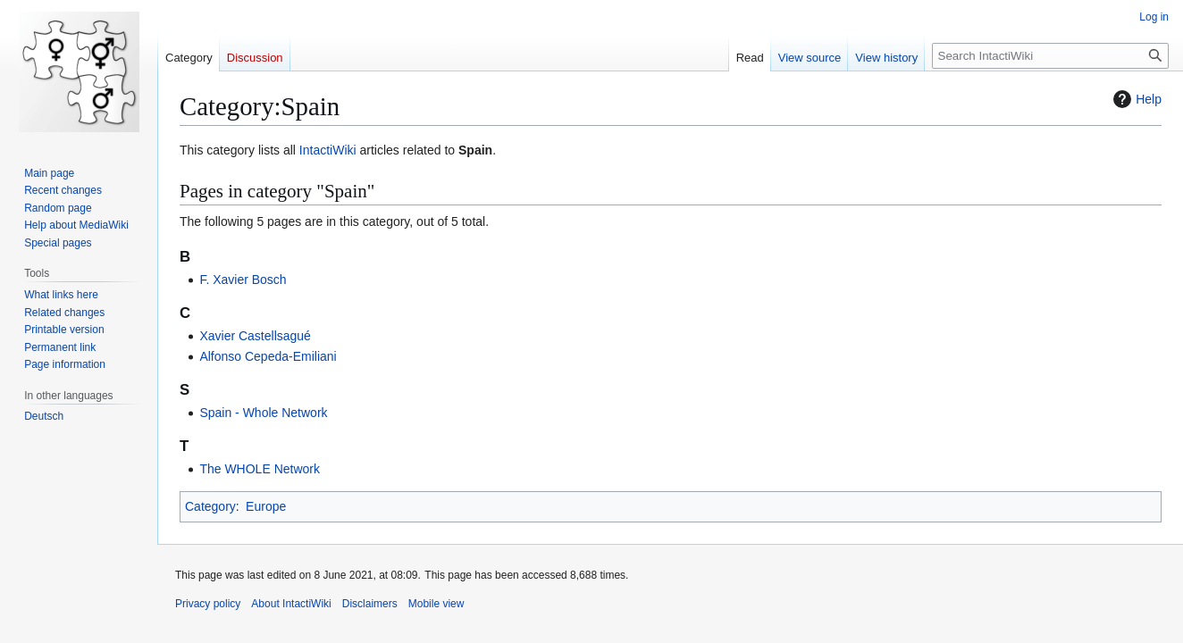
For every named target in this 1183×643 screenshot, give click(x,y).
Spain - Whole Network (263, 412)
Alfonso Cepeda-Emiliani (267, 356)
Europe (266, 506)
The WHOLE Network (259, 469)
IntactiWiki (328, 150)
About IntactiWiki (291, 603)
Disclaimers (370, 603)
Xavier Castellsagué (255, 336)
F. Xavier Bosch (242, 279)
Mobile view (436, 603)
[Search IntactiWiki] (1050, 56)
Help (1135, 99)
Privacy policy (207, 603)
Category (210, 506)
